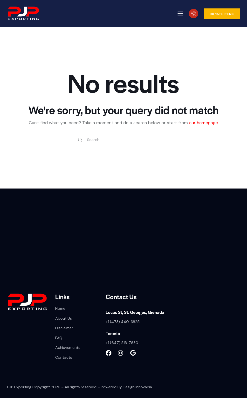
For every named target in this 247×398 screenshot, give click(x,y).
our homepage (203, 123)
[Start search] (80, 140)
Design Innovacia (137, 387)
